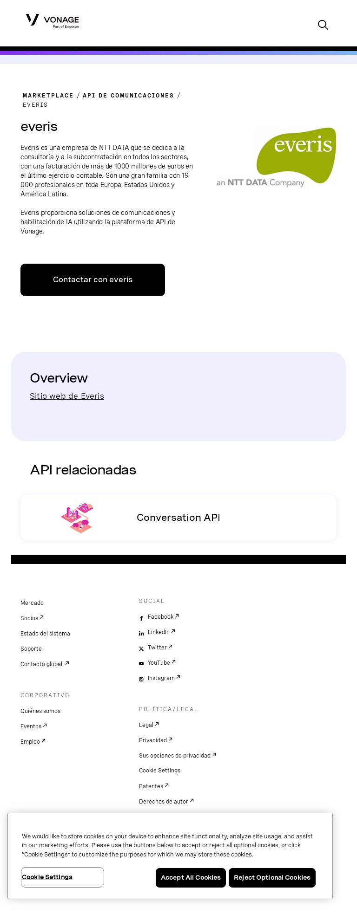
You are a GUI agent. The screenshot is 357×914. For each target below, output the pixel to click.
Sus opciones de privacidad (175, 755)
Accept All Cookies (191, 877)
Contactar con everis (92, 279)
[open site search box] (323, 25)
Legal (146, 725)
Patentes (151, 786)
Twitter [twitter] (157, 647)
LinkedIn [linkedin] (159, 632)
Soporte (31, 649)
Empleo (30, 742)
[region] (170, 856)
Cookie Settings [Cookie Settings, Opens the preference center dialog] (47, 877)
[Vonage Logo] (52, 20)
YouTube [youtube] (159, 663)
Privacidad (153, 740)
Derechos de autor (163, 801)
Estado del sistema (45, 633)
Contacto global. (42, 664)
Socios (29, 618)
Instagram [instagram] (161, 678)
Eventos (30, 726)
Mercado (32, 603)
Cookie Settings (159, 770)
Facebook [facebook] (160, 617)
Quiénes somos (40, 711)
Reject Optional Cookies (272, 877)
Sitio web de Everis (67, 396)
